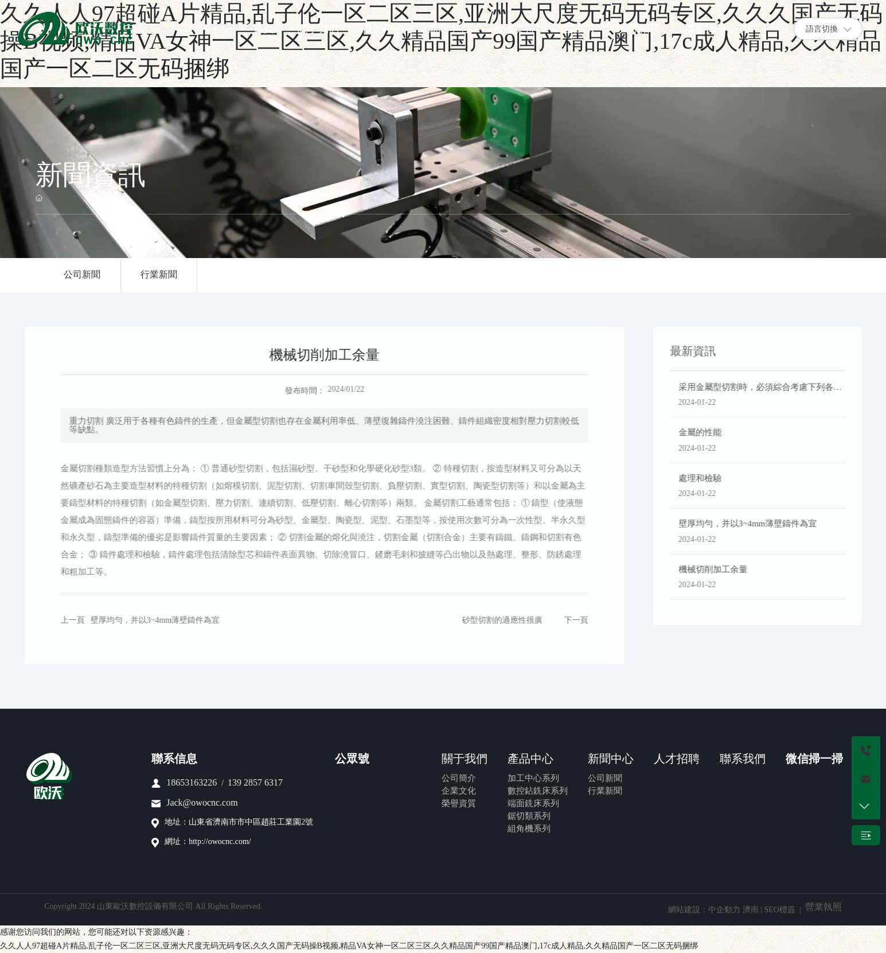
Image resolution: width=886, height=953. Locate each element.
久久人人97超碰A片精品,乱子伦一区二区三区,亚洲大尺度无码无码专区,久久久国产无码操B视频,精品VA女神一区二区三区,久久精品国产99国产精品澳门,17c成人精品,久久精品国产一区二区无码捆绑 (349, 946)
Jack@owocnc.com (201, 803)
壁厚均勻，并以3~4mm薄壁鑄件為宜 (148, 620)
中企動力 (724, 910)
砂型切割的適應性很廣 (496, 620)
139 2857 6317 (255, 783)
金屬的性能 (706, 433)
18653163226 (191, 783)
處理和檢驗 (706, 478)
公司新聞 (82, 275)
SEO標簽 (779, 910)
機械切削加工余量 (719, 570)
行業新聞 (160, 275)
